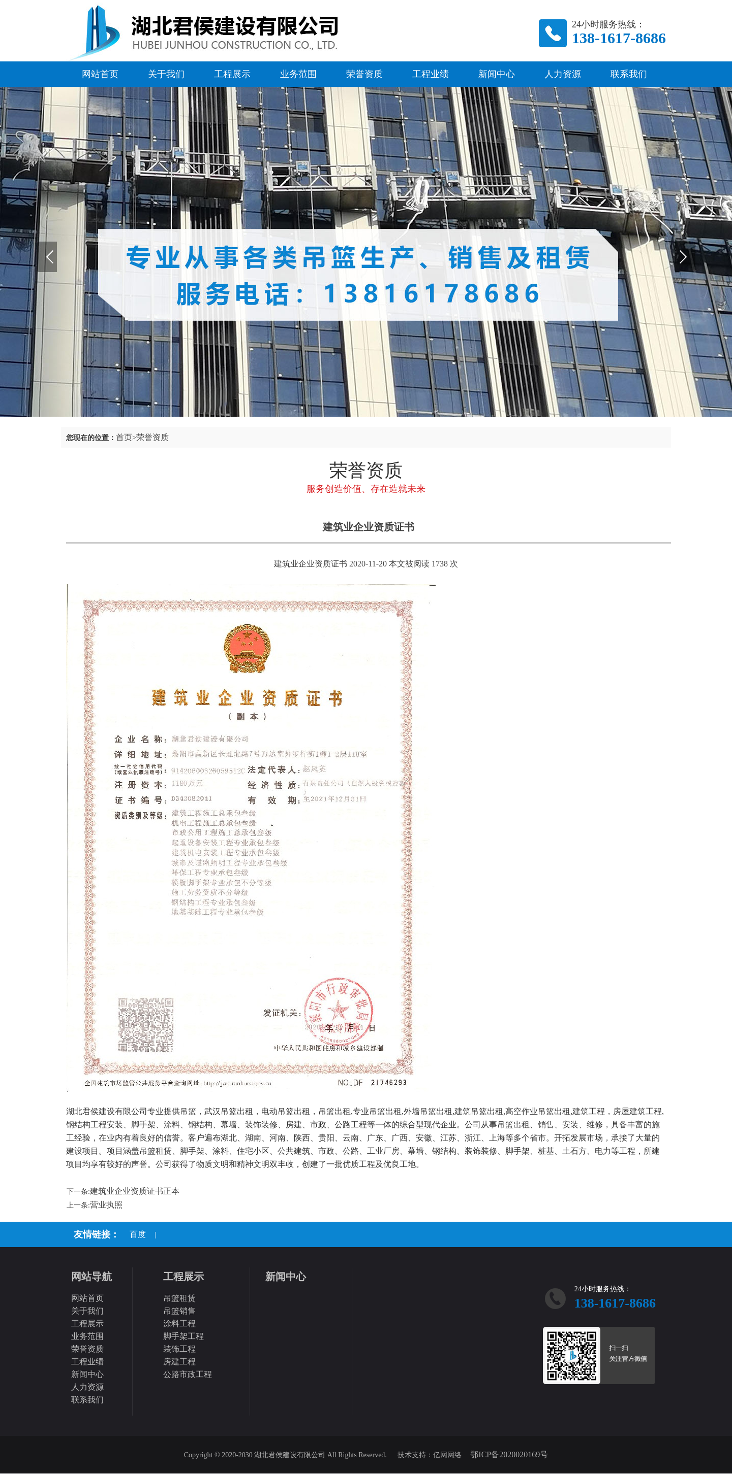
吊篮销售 (179, 1310)
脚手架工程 (183, 1336)
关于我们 (166, 74)
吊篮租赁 (179, 1298)
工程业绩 (430, 74)
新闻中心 (496, 74)
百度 (138, 1234)
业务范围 (298, 74)
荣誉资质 (364, 74)
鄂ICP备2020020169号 (509, 1454)
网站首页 (100, 74)
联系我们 (629, 74)
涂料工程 (179, 1323)
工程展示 (232, 74)
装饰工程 (179, 1349)
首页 (124, 437)
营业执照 (106, 1204)
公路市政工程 (187, 1374)
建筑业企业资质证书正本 (134, 1191)
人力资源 (562, 74)
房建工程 (179, 1361)
